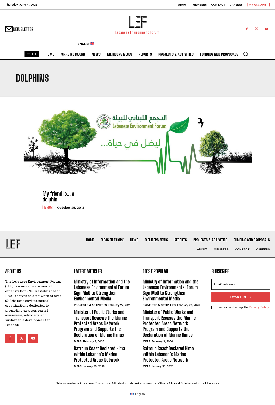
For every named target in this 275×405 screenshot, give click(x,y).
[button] (245, 54)
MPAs (77, 341)
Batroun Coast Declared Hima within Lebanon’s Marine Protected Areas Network (99, 354)
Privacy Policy (259, 307)
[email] (240, 284)
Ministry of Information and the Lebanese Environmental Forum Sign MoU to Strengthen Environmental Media (102, 290)
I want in (241, 297)
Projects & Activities (90, 305)
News (48, 207)
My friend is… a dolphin (58, 196)
